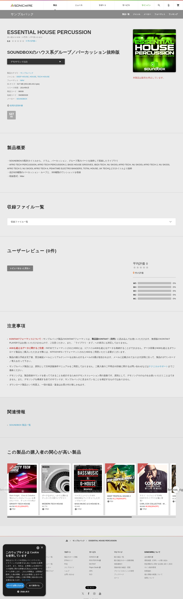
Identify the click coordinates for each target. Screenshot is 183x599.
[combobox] (37, 547)
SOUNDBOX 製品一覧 (20, 425)
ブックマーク (119, 574)
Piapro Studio (94, 567)
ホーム (66, 541)
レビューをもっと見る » (20, 268)
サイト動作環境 (150, 567)
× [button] (42, 548)
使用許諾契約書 (15, 105)
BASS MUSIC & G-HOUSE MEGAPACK (91, 504)
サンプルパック (26, 73)
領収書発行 (118, 564)
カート (116, 578)
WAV (22, 80)
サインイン (146, 5)
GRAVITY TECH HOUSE (19, 504)
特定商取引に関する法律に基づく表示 (158, 564)
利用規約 (147, 571)
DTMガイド (68, 560)
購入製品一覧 (119, 557)
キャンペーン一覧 (46, 557)
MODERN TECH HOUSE (52, 504)
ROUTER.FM (94, 560)
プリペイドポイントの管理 (124, 571)
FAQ (66, 564)
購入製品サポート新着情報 (124, 560)
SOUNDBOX (22, 99)
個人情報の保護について (153, 574)
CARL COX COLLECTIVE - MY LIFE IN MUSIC (159, 504)
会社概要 (147, 557)
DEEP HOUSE (23, 77)
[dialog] (24, 570)
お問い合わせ (69, 574)
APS (91, 571)
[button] (176, 489)
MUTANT (92, 564)
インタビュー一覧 (46, 564)
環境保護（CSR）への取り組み (156, 560)
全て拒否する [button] (34, 585)
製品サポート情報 (70, 557)
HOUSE (33, 77)
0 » (31, 41)
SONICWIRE (21, 5)
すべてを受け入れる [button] (15, 585)
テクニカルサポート (158, 366)
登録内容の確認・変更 (122, 567)
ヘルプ (66, 571)
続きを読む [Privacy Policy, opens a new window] (26, 580)
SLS (90, 574)
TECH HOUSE (43, 77)
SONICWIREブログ (46, 571)
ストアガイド (69, 567)
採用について (149, 578)
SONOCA (92, 557)
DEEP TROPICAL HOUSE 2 (119, 496)
